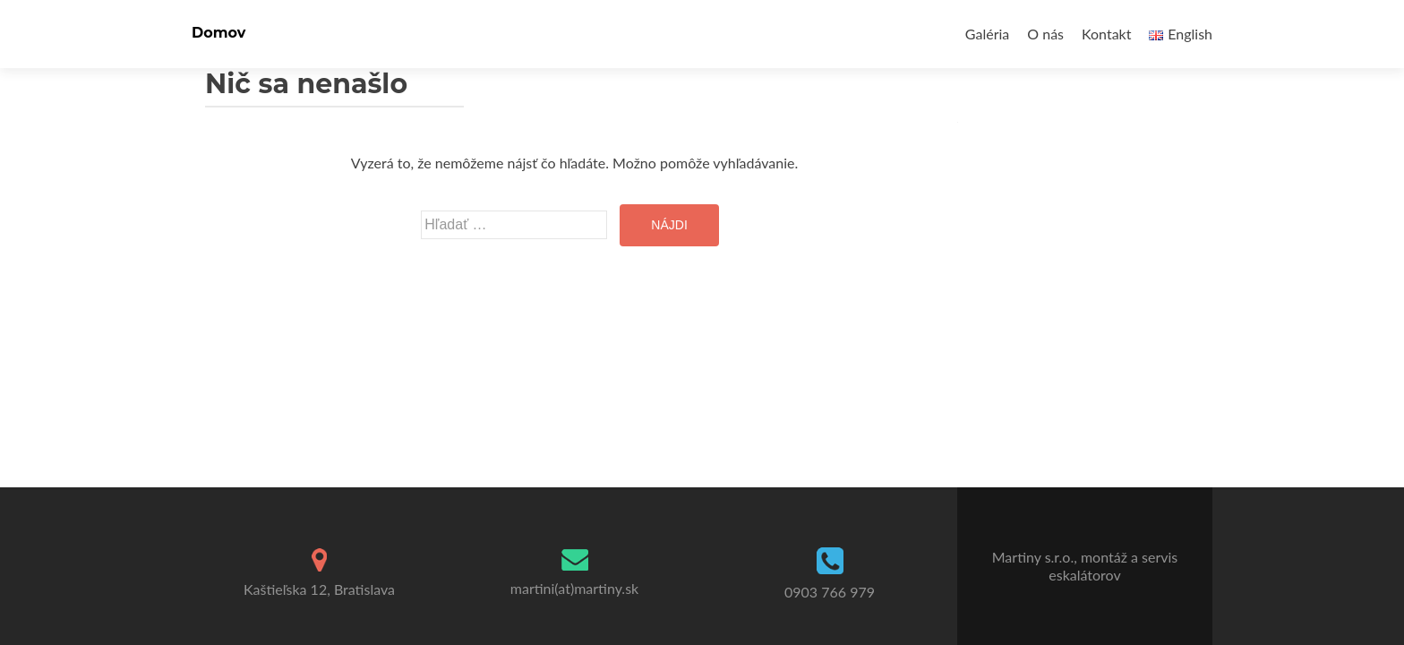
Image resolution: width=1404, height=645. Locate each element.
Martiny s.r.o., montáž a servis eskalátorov (1085, 565)
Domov (218, 32)
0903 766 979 (829, 591)
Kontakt (1106, 33)
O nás (1045, 33)
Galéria (987, 33)
